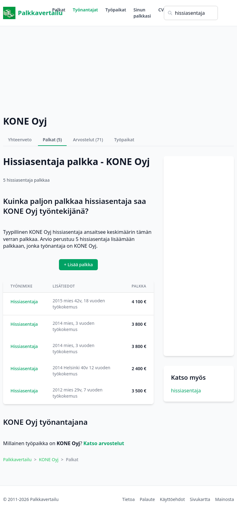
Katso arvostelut (103, 443)
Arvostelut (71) (88, 140)
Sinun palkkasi (142, 13)
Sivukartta (200, 499)
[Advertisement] (118, 69)
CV (161, 10)
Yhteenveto (20, 140)
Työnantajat (85, 10)
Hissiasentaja (24, 301)
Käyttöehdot (172, 499)
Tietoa (128, 499)
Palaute (147, 499)
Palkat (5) (52, 140)
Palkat (58, 10)
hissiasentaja (186, 390)
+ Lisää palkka (78, 264)
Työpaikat (116, 10)
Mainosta (224, 499)
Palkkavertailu (27, 13)
